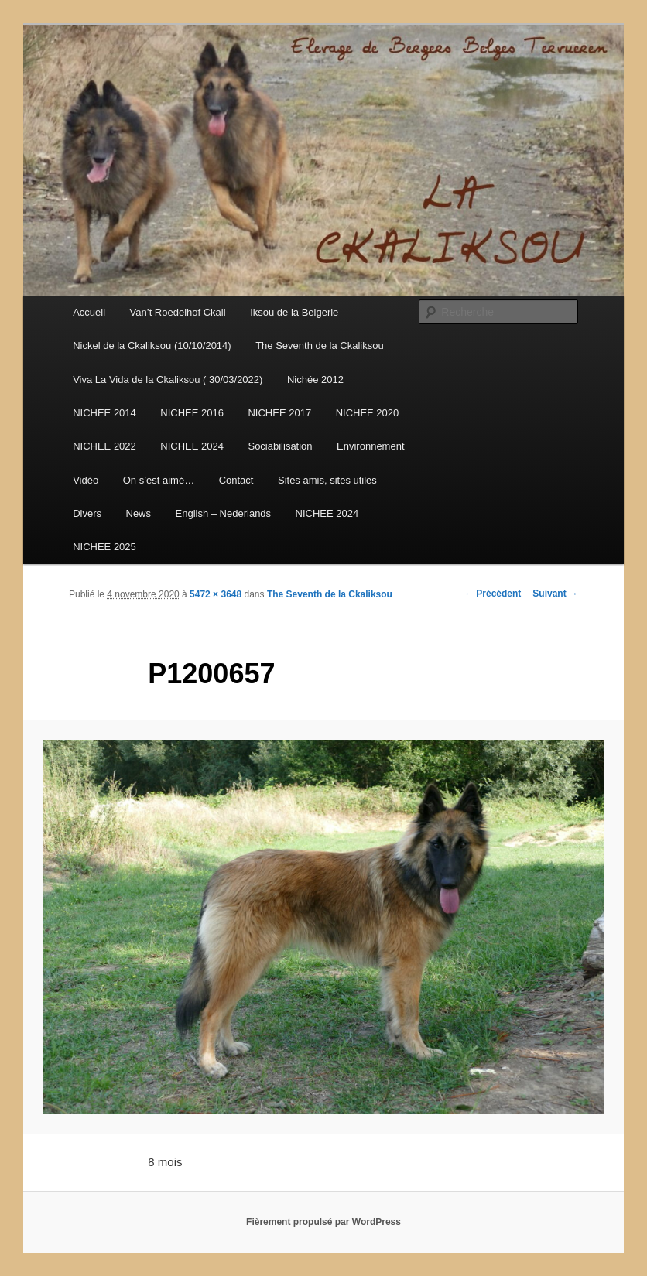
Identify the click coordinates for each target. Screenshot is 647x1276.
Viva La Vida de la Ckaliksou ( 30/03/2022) (167, 379)
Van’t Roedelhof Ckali (178, 312)
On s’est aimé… (158, 480)
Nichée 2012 (315, 379)
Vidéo (85, 480)
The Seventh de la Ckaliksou (319, 345)
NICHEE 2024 (192, 446)
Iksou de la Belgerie (294, 312)
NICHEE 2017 (279, 413)
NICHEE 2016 (192, 413)
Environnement (370, 446)
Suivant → (555, 593)
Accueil (89, 312)
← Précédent (492, 593)
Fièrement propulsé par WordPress (323, 1221)
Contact (236, 480)
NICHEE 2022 (104, 446)
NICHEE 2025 (104, 546)
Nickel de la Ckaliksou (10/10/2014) (152, 345)
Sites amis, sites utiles (327, 480)
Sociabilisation (280, 446)
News (139, 513)
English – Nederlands (224, 513)
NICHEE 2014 (104, 413)
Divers (87, 513)
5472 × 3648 (215, 594)
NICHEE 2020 (367, 413)
